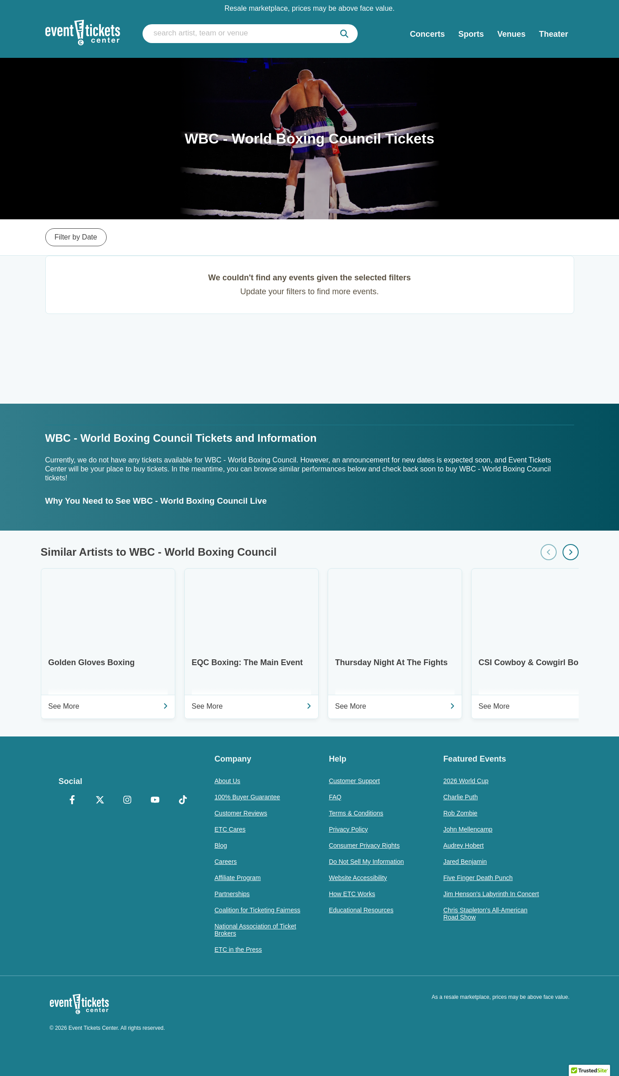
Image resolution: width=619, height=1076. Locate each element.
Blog (221, 845)
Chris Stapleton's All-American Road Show (485, 913)
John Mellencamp (468, 829)
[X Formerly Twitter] (100, 800)
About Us (228, 780)
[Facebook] (73, 800)
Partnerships (232, 893)
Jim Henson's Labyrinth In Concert (491, 893)
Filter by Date (76, 237)
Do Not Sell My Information (366, 861)
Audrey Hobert (463, 845)
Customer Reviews (241, 813)
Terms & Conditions (356, 813)
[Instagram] (128, 800)
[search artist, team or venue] (250, 33)
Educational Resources (361, 910)
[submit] (344, 34)
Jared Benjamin (465, 861)
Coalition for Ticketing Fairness (257, 910)
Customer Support (354, 780)
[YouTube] (155, 800)
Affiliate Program (238, 877)
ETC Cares (230, 829)
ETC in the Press (238, 949)
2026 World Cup (466, 780)
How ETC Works (352, 893)
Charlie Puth (460, 797)
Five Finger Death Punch (478, 877)
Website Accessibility (358, 877)
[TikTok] (183, 800)
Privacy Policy (348, 829)
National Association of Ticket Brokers (255, 930)
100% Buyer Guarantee (247, 797)
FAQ (335, 797)
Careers (226, 861)
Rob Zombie (460, 813)
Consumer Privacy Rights (364, 845)
